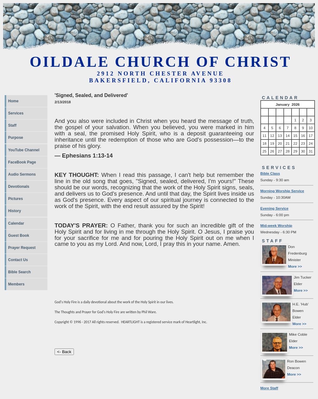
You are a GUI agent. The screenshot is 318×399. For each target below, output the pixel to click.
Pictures (15, 199)
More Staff (269, 388)
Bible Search (19, 272)
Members (16, 284)
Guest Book (18, 235)
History (14, 211)
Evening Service (274, 208)
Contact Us (18, 260)
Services (15, 113)
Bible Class (270, 173)
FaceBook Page (22, 162)
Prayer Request (22, 248)
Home (13, 101)
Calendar (16, 223)
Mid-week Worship (276, 225)
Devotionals (18, 186)
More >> (295, 266)
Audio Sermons (22, 174)
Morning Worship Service (282, 191)
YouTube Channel (23, 150)
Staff (12, 125)
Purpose (15, 137)
